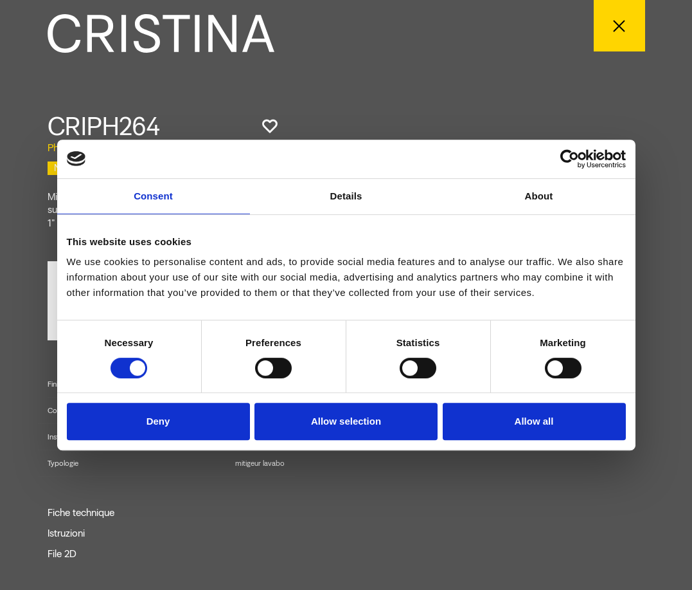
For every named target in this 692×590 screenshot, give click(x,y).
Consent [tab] (153, 195)
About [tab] (539, 195)
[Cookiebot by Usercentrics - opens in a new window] (569, 159)
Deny (158, 421)
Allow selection (346, 421)
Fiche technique (81, 513)
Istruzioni (66, 533)
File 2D (62, 554)
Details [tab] (346, 195)
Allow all (534, 421)
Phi (54, 148)
